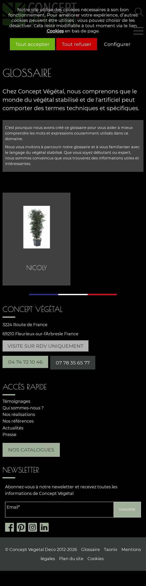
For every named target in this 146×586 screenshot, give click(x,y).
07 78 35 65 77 (73, 363)
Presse (9, 434)
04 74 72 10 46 (25, 362)
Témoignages (16, 401)
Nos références (18, 421)
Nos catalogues (31, 450)
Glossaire (90, 549)
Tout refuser (77, 44)
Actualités (13, 427)
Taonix (110, 549)
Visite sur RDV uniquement (45, 346)
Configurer (117, 44)
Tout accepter (32, 44)
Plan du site (71, 558)
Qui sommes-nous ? (23, 407)
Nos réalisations (19, 414)
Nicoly (36, 268)
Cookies (55, 31)
